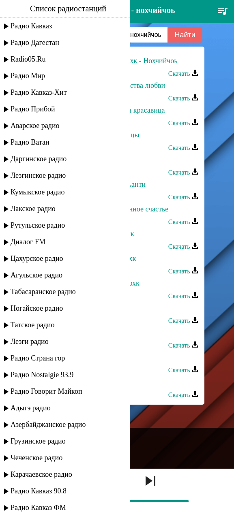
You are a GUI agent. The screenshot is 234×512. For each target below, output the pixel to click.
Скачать (183, 73)
